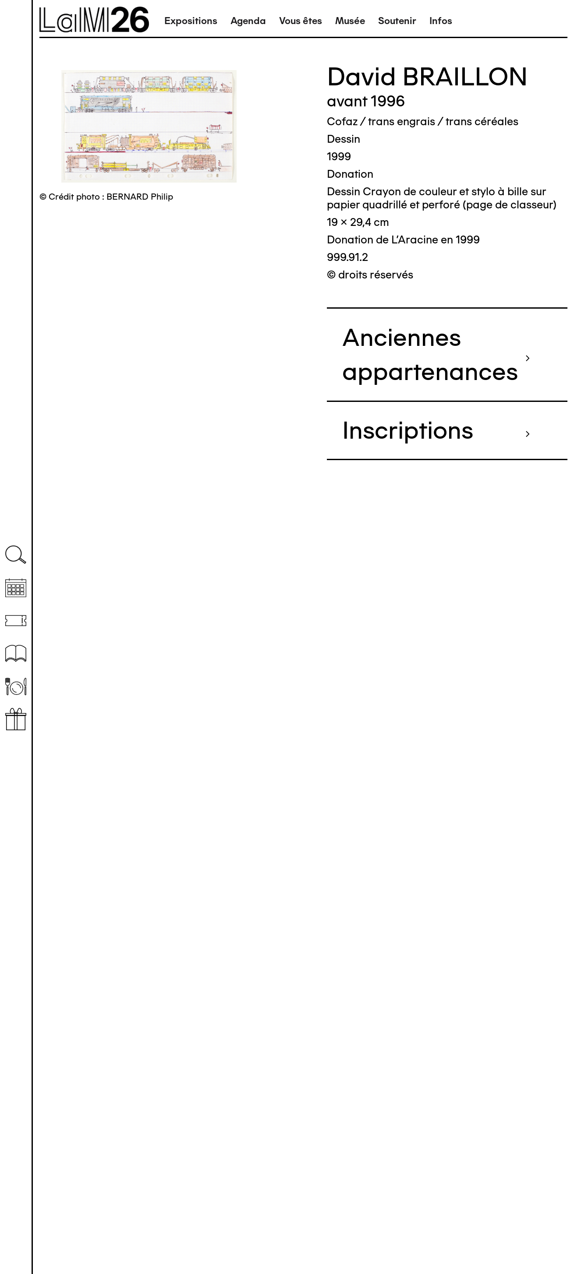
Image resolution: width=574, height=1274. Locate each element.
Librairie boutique (16, 719)
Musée (350, 21)
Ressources (16, 653)
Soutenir (397, 21)
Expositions (190, 21)
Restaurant (16, 686)
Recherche (16, 554)
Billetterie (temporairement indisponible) (16, 620)
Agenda (248, 21)
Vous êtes (300, 21)
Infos (440, 21)
